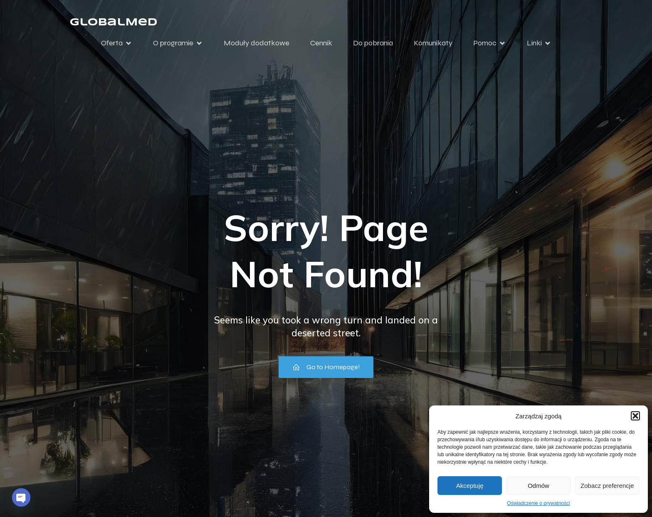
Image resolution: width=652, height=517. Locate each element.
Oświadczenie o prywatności (538, 503)
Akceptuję (470, 485)
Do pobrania (373, 42)
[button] (635, 416)
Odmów (538, 485)
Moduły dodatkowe (256, 42)
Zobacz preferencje (607, 485)
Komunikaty (433, 42)
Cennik (321, 42)
